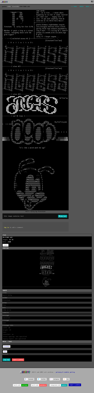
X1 (10, 239)
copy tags (6, 359)
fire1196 (15, 6)
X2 (12, 239)
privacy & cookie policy (65, 372)
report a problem (18, 359)
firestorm (7, 346)
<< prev (74, 6)
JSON (9, 242)
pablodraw (43, 385)
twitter (43, 379)
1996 (9, 6)
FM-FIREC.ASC (8, 237)
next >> (89, 6)
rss (68, 379)
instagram (56, 379)
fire (5, 351)
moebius (64, 385)
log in (6, 227)
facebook (30, 379)
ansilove (24, 385)
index (81, 6)
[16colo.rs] (4, 2)
